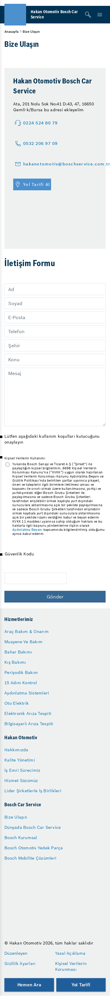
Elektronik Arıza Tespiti (27, 713)
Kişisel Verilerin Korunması (71, 966)
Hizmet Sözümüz (21, 780)
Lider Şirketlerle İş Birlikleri (32, 790)
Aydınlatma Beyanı (27, 530)
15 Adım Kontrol (20, 682)
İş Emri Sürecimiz (22, 770)
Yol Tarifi (81, 985)
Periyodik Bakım (21, 672)
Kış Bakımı (15, 662)
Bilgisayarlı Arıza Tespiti (28, 723)
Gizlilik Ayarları (19, 963)
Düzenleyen (16, 953)
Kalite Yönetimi (19, 760)
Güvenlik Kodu (19, 554)
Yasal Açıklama (70, 953)
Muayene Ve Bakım (23, 641)
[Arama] (88, 14)
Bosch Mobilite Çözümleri (30, 858)
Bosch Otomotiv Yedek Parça (33, 847)
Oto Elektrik (16, 703)
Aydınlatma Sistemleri (26, 693)
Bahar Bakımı (18, 652)
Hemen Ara (29, 985)
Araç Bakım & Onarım (26, 631)
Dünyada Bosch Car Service (32, 827)
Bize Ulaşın (15, 817)
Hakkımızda (16, 749)
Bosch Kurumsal (20, 837)
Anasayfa (11, 32)
